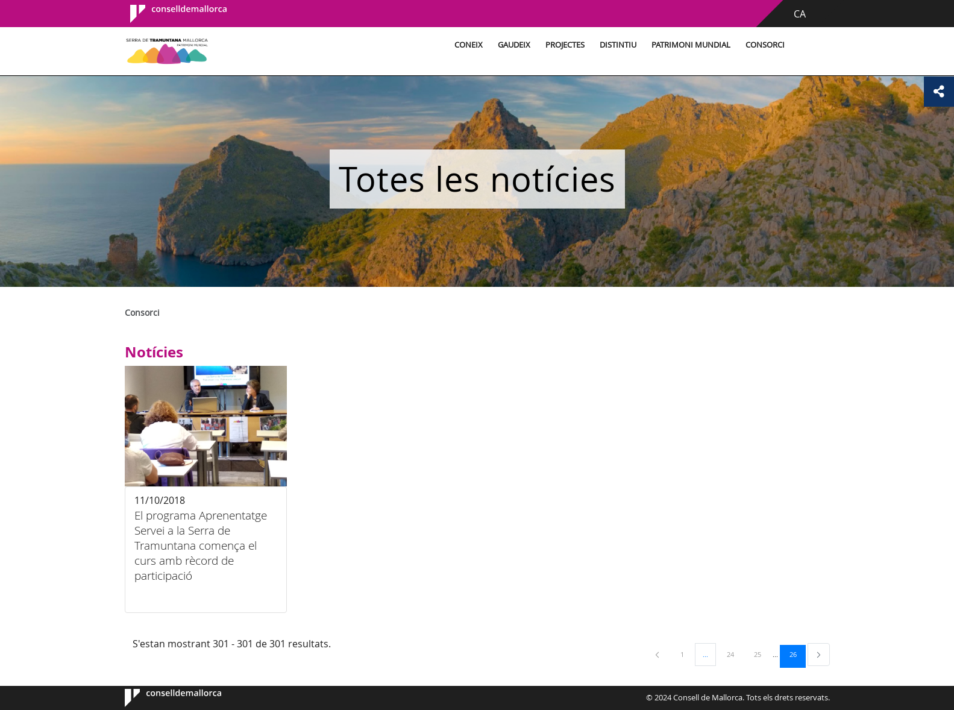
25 (761, 654)
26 (797, 654)
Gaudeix (514, 45)
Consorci (765, 45)
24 (734, 654)
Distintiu (618, 45)
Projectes (565, 45)
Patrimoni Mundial (690, 45)
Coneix (468, 45)
